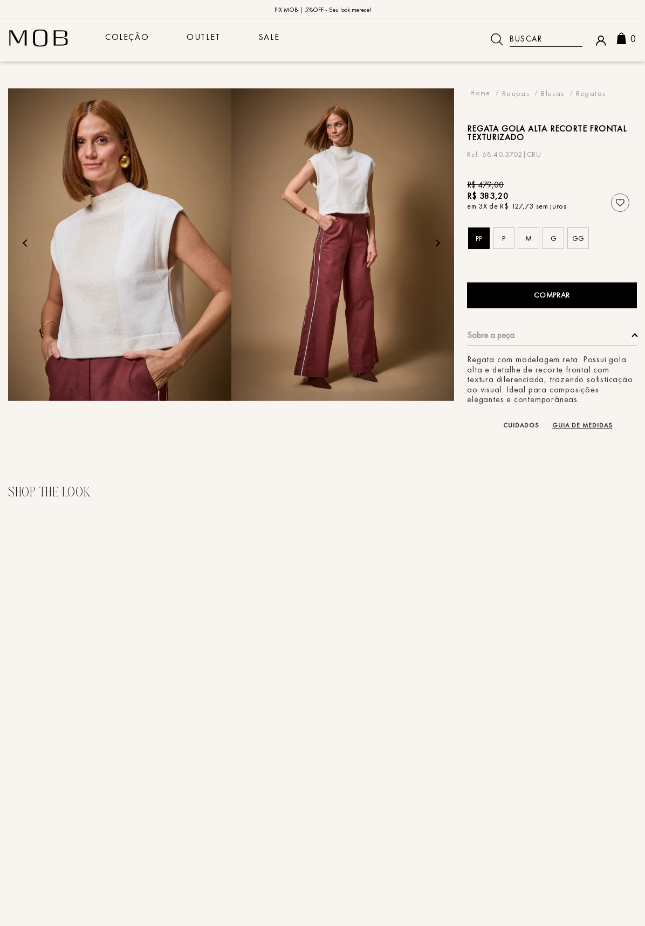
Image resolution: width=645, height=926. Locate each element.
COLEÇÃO (130, 39)
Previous (26, 242)
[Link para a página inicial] (480, 93)
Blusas (552, 93)
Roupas (516, 93)
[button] (479, 238)
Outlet (212, 39)
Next (436, 242)
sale (282, 39)
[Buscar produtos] (496, 39)
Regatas (591, 93)
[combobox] (532, 39)
